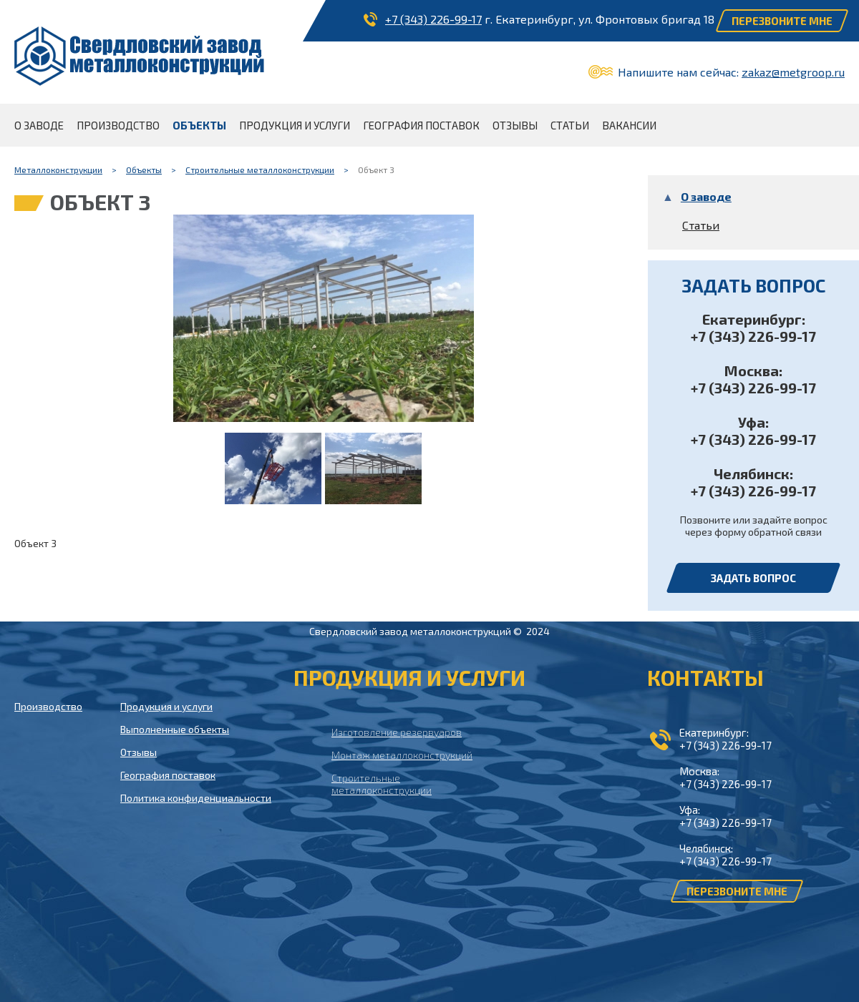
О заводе (706, 196)
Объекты (144, 169)
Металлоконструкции (58, 169)
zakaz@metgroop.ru (793, 72)
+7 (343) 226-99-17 (433, 19)
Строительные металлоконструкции (259, 169)
